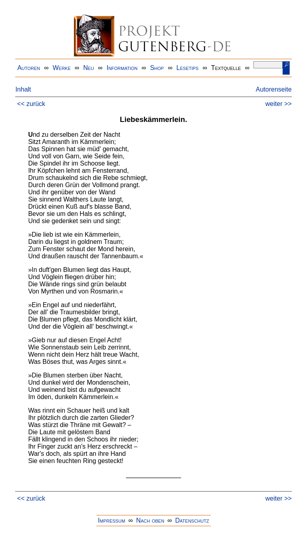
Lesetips (187, 67)
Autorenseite (274, 89)
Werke (62, 67)
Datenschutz (192, 520)
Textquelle (226, 67)
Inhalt (23, 89)
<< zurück (31, 103)
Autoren (28, 67)
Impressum (111, 520)
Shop (157, 67)
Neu (88, 67)
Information (122, 67)
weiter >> (278, 103)
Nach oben (150, 520)
